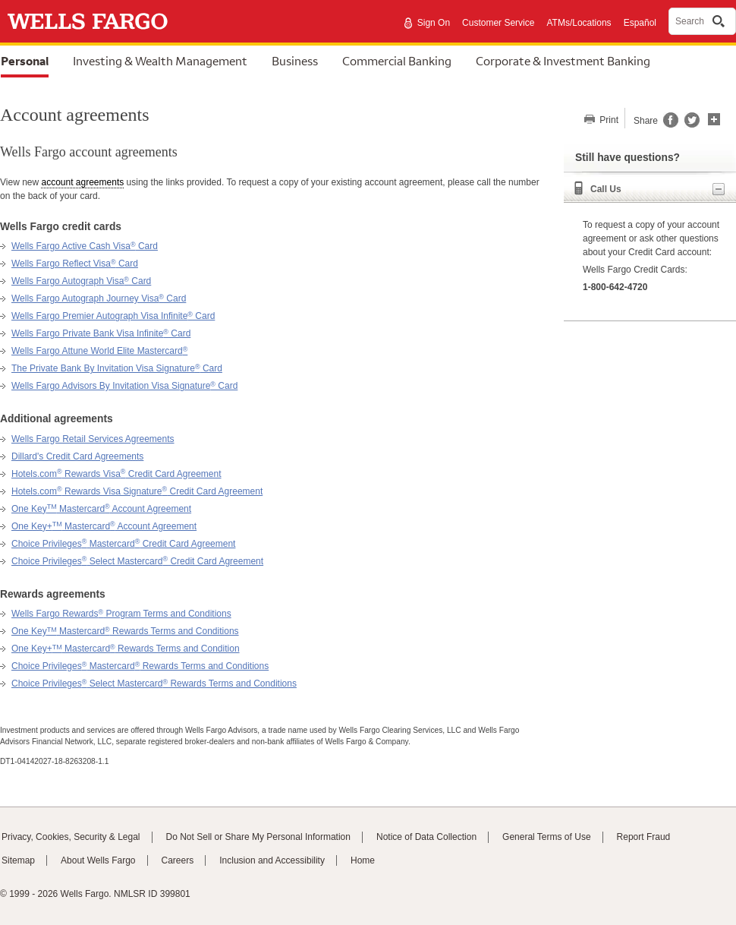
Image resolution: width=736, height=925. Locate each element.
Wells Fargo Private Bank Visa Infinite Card (100, 333)
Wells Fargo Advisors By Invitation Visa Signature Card (124, 385)
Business (295, 60)
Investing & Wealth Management (160, 60)
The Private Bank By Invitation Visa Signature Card (116, 368)
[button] (714, 118)
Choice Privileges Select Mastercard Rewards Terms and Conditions (154, 683)
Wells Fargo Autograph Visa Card (81, 281)
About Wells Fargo (98, 860)
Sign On (433, 22)
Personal (25, 60)
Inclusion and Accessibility (272, 860)
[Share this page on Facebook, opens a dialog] (669, 124)
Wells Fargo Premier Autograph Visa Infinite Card (113, 316)
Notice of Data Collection (426, 837)
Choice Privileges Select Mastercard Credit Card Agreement (137, 561)
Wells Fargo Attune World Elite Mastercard (99, 351)
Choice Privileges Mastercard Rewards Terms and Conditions (140, 666)
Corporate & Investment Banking (563, 60)
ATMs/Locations (578, 22)
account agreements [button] (82, 182)
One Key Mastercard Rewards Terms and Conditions (125, 631)
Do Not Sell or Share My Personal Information (258, 837)
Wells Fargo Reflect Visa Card (74, 263)
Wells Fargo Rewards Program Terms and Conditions (121, 613)
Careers (178, 860)
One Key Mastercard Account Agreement (101, 509)
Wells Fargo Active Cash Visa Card (84, 246)
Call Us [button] (657, 189)
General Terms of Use (546, 837)
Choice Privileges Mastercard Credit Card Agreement (123, 543)
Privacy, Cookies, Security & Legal (71, 837)
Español (640, 22)
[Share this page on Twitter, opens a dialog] (689, 124)
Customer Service (498, 22)
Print (607, 120)
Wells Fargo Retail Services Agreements (93, 439)
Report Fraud (644, 837)
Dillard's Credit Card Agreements (77, 456)
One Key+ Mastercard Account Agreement (104, 526)
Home (363, 860)
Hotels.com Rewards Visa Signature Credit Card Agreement (137, 491)
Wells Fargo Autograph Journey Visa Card (98, 298)
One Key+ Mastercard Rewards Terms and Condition (125, 648)
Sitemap (18, 860)
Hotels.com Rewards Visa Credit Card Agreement (116, 474)
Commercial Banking (396, 60)
